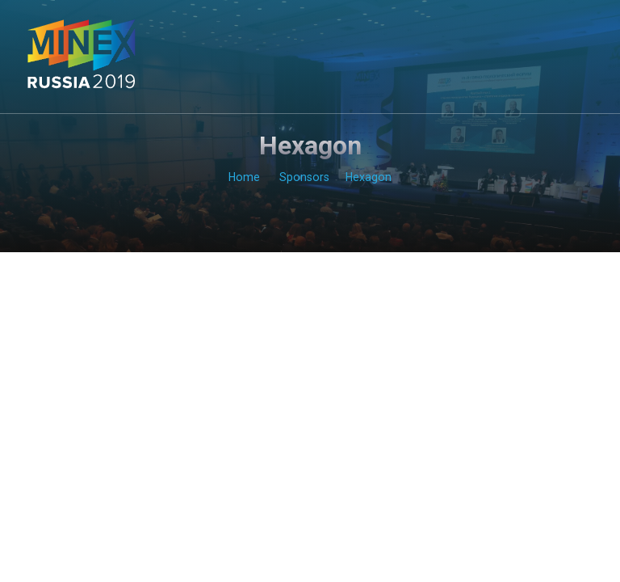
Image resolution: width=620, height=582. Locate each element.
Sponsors (304, 177)
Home (244, 177)
